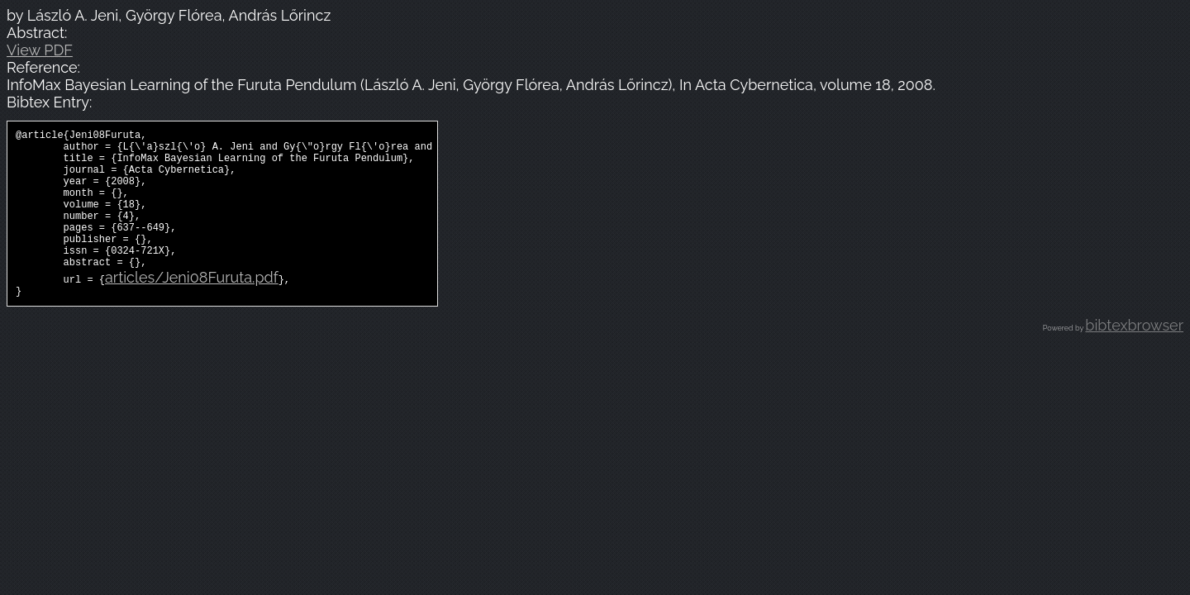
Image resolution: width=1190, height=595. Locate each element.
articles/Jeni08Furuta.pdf (191, 307)
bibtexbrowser (1134, 357)
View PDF (40, 50)
